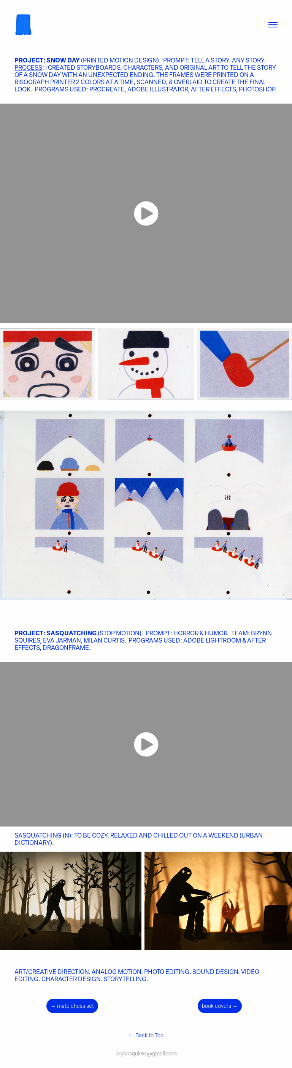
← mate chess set (72, 1005)
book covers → (220, 1005)
